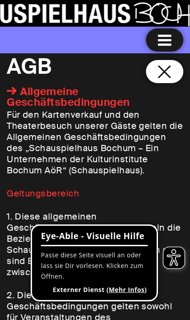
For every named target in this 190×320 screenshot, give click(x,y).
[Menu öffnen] (164, 40)
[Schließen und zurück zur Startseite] (164, 71)
